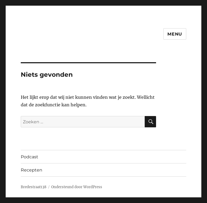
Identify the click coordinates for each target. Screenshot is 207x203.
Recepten (31, 170)
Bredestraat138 (33, 187)
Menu (174, 34)
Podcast (29, 156)
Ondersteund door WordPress (76, 187)
